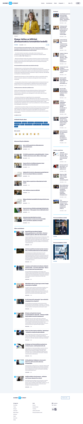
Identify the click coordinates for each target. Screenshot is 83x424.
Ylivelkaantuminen (28, 124)
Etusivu (42, 3)
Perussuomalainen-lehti (37, 412)
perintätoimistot (18, 122)
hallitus (16, 126)
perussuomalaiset (45, 124)
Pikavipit (22, 124)
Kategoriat (62, 3)
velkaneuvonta (30, 122)
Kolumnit (15, 418)
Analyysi (15, 408)
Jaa (47, 44)
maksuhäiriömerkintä (39, 122)
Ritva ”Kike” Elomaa (37, 124)
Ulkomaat (15, 410)
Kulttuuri (15, 414)
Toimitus (34, 408)
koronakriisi (24, 122)
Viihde (14, 419)
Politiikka (16, 44)
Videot (55, 3)
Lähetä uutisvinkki (36, 410)
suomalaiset (17, 124)
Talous (14, 407)
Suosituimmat (49, 3)
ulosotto (45, 122)
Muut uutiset (15, 412)
